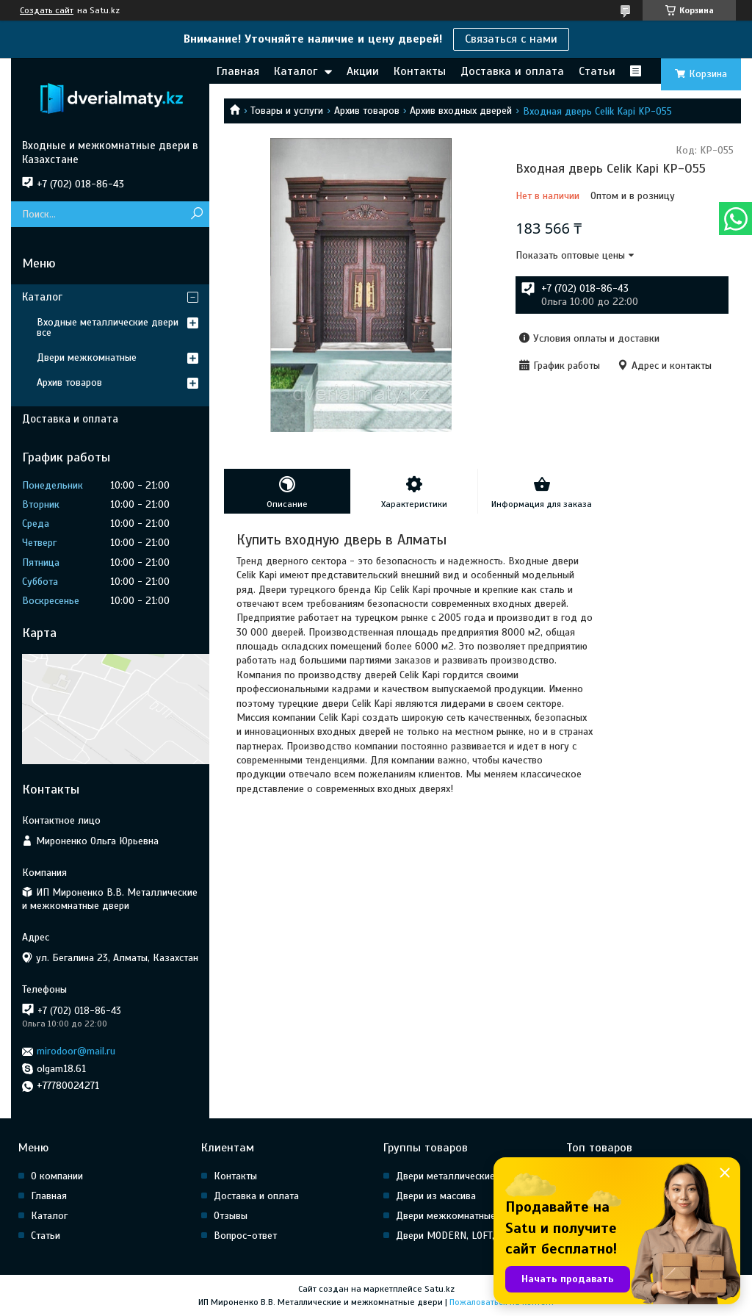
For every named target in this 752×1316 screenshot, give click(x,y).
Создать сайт (46, 10)
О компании (57, 1176)
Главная (238, 71)
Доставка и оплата (512, 71)
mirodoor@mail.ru (76, 1051)
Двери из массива (436, 1196)
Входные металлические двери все (107, 327)
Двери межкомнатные (87, 357)
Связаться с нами (511, 39)
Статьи (597, 71)
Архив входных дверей (461, 110)
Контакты (420, 71)
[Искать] (196, 214)
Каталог (295, 71)
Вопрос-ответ (245, 1235)
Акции (363, 71)
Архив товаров (367, 110)
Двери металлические (445, 1176)
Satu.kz (439, 1289)
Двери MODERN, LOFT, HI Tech (462, 1235)
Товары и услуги (286, 110)
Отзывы (230, 1215)
